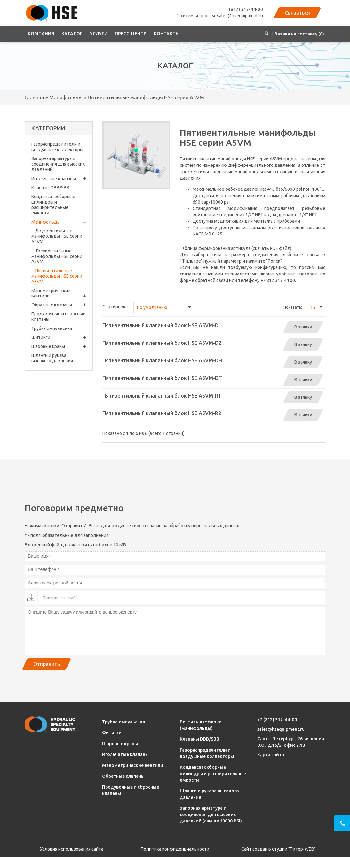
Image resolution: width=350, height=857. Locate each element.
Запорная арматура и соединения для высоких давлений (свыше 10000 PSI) (211, 814)
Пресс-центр (131, 33)
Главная (34, 97)
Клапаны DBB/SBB (50, 187)
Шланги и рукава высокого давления (52, 358)
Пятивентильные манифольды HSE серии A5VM (145, 97)
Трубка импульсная (51, 328)
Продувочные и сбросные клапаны (58, 316)
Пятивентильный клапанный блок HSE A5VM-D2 (161, 343)
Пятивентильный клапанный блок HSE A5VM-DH (162, 360)
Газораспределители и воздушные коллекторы (57, 147)
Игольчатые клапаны (58, 178)
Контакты (166, 33)
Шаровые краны (58, 346)
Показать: (292, 307)
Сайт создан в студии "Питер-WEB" (278, 849)
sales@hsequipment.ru (281, 729)
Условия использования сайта (71, 849)
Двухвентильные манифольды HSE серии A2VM (56, 236)
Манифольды (65, 97)
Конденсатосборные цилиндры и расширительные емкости (53, 204)
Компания (41, 33)
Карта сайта (270, 754)
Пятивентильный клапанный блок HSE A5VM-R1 (161, 395)
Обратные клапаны (58, 305)
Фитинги (58, 337)
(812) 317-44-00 (246, 9)
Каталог (72, 33)
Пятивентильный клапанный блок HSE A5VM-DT (162, 378)
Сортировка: (115, 306)
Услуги (98, 33)
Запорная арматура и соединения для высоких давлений (58, 164)
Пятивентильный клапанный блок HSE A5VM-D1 (161, 325)
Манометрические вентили (58, 293)
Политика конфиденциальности (175, 849)
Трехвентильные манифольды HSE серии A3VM (56, 256)
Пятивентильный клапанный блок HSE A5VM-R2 (161, 413)
